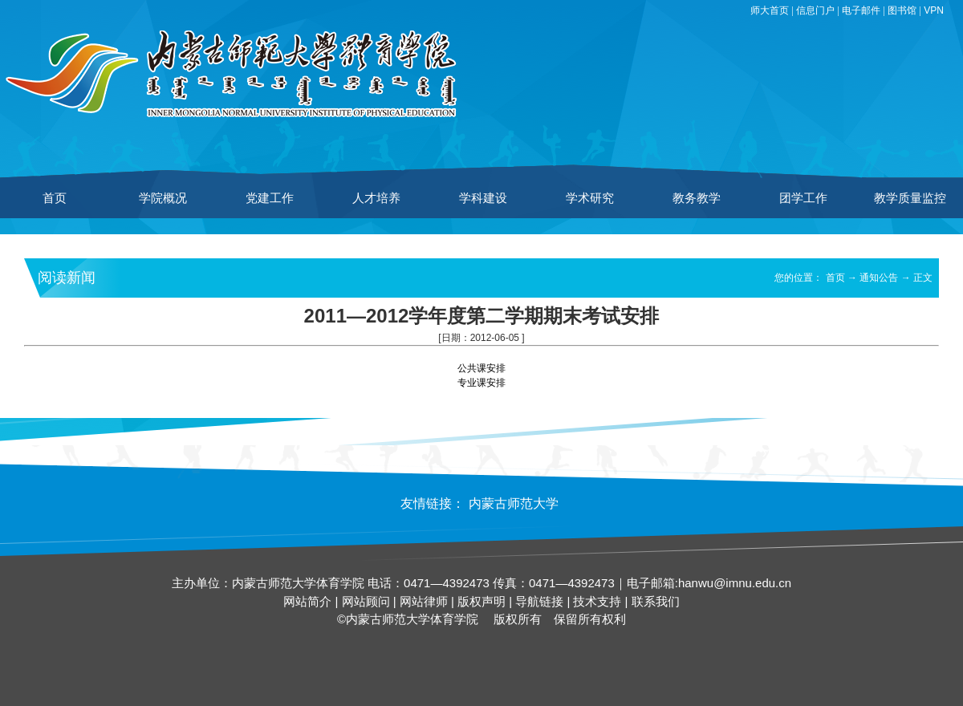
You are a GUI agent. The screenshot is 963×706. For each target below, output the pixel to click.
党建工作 (270, 198)
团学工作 (803, 198)
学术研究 (590, 198)
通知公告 (878, 277)
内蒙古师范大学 (514, 503)
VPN (934, 10)
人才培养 (376, 198)
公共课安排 (481, 368)
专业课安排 (481, 382)
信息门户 (815, 10)
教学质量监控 (910, 198)
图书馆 (902, 10)
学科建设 (483, 198)
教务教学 (696, 198)
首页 (55, 198)
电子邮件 (861, 10)
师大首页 (769, 10)
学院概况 (163, 198)
